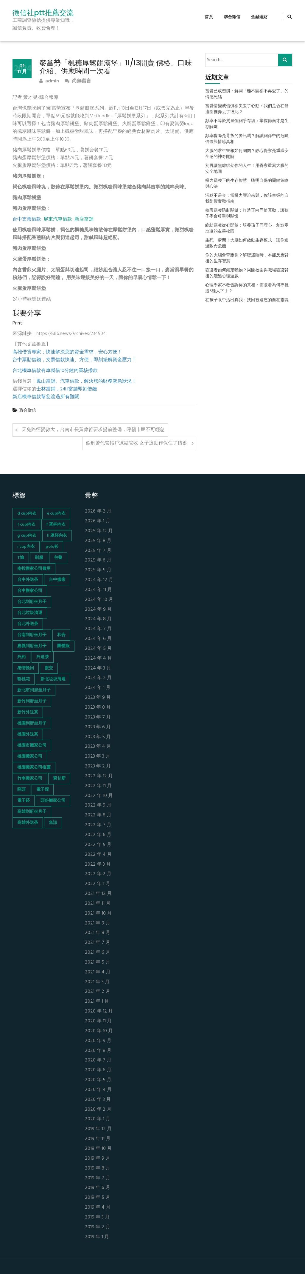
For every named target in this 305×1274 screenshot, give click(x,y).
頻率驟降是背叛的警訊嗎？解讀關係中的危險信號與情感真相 (247, 139)
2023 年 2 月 (98, 766)
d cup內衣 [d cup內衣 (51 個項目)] (26, 513)
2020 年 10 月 (99, 1031)
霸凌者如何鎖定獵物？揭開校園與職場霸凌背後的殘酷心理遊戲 (247, 273)
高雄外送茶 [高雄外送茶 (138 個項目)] (27, 822)
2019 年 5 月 (97, 1197)
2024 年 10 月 (99, 599)
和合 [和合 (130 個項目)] (61, 635)
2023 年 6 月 (98, 727)
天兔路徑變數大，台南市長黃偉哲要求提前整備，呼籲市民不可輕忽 (93, 430)
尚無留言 (78, 81)
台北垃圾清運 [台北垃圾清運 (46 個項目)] (29, 613)
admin (49, 81)
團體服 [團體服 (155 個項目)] (63, 646)
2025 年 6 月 (98, 560)
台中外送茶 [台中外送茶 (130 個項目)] (27, 579)
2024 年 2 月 (98, 678)
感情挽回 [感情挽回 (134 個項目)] (25, 668)
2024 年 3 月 (98, 668)
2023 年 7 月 (98, 717)
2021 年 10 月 (98, 913)
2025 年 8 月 (98, 541)
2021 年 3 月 (97, 982)
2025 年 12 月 (99, 531)
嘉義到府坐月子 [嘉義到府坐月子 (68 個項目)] (31, 646)
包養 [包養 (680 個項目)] (58, 557)
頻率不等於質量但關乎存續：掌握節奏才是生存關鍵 (247, 124)
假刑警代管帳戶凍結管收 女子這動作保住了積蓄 (136, 443)
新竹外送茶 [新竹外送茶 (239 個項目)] (27, 712)
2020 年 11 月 (98, 1021)
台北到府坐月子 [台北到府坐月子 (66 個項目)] (31, 601)
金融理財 (259, 17)
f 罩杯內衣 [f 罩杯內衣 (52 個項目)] (56, 524)
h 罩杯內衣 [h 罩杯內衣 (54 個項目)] (57, 535)
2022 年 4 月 (98, 854)
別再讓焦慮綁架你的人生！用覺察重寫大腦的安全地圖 (247, 169)
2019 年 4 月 (98, 1207)
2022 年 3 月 (98, 864)
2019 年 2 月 (97, 1227)
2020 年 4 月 (98, 1090)
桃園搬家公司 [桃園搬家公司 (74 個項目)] (29, 756)
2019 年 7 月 (97, 1178)
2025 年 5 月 (98, 570)
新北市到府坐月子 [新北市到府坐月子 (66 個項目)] (34, 690)
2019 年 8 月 (97, 1168)
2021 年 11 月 (98, 903)
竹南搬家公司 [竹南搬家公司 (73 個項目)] (29, 778)
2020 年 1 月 (97, 1119)
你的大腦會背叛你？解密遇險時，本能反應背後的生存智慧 (247, 258)
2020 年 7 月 (98, 1060)
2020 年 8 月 (98, 1050)
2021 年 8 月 (97, 933)
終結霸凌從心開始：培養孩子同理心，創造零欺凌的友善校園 (247, 229)
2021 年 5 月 (97, 962)
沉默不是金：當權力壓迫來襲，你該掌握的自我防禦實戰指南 (247, 199)
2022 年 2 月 (98, 874)
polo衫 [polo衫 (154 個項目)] (52, 546)
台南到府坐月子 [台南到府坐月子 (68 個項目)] (31, 635)
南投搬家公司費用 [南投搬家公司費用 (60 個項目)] (34, 568)
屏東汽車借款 (57, 219)
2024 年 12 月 (99, 580)
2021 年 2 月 (97, 991)
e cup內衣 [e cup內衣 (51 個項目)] (56, 513)
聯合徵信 (232, 17)
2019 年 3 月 (97, 1217)
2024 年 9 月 (98, 609)
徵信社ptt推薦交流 (43, 13)
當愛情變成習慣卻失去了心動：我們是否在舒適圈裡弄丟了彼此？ (247, 109)
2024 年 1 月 (98, 687)
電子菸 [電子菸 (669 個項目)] (23, 800)
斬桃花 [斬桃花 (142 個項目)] (23, 679)
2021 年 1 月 (97, 1001)
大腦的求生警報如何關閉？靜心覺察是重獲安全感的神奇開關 (247, 154)
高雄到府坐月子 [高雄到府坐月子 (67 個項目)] (31, 811)
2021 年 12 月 (98, 893)
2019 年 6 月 (97, 1187)
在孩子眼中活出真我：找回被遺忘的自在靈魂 (247, 300)
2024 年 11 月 (98, 590)
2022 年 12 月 (99, 776)
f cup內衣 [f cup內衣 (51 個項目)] (26, 524)
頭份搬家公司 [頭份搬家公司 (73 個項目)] (53, 800)
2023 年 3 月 (97, 756)
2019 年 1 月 (97, 1237)
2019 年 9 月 (97, 1158)
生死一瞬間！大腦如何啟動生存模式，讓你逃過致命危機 (247, 244)
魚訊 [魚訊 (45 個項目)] (53, 822)
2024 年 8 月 (98, 619)
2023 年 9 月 (98, 697)
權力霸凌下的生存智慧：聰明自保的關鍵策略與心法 (247, 184)
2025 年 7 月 (98, 550)
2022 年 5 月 (98, 844)
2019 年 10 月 (98, 1148)
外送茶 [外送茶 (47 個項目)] (42, 657)
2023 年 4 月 (98, 746)
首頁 (209, 17)
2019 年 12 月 (98, 1129)
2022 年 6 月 (98, 835)
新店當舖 (84, 219)
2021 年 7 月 (97, 942)
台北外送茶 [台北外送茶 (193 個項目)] (27, 624)
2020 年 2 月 (98, 1109)
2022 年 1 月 (97, 884)
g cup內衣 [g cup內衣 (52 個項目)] (26, 535)
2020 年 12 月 (99, 1011)
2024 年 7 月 (98, 629)
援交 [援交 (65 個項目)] (49, 668)
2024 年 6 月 (98, 639)
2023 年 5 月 (98, 737)
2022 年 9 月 (98, 805)
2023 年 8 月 (98, 707)
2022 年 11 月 (98, 786)
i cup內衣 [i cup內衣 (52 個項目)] (26, 546)
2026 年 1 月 (97, 521)
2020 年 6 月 (98, 1070)
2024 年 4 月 (98, 658)
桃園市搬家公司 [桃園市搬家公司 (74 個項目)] (31, 745)
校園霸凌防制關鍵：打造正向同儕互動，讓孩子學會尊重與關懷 (247, 214)
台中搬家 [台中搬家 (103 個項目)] (57, 579)
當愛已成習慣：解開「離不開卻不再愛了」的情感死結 (247, 94)
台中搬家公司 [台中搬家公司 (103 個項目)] (29, 590)
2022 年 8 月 (98, 815)
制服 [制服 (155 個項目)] (39, 557)
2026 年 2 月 (98, 511)
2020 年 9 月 (98, 1041)
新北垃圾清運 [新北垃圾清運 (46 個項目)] (53, 679)
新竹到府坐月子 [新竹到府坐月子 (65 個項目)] (31, 701)
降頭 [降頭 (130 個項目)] (21, 789)
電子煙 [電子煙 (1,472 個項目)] (42, 789)
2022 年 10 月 (99, 796)
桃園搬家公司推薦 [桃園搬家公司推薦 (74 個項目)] (34, 767)
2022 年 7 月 (98, 825)
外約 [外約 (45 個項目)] (21, 657)
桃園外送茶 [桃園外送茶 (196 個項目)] (27, 734)
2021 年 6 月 (97, 952)
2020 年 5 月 (98, 1080)
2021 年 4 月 (98, 972)
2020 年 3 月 (98, 1099)
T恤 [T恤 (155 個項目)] (20, 557)
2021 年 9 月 (97, 923)
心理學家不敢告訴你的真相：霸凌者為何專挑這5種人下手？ (247, 288)
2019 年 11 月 (98, 1138)
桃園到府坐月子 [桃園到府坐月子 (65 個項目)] (31, 723)
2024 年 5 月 (98, 648)
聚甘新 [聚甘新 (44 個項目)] (59, 778)
